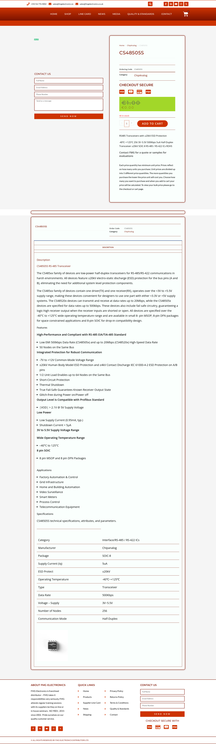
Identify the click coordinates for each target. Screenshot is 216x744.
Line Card (84, 14)
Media (116, 14)
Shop (67, 14)
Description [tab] (108, 247)
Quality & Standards (140, 14)
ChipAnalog (132, 45)
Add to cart (152, 123)
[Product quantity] (126, 123)
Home (53, 14)
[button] (150, 4)
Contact (166, 14)
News (101, 14)
